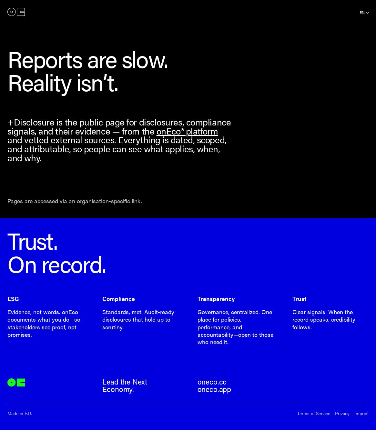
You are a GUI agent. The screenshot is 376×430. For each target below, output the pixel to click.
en (362, 12)
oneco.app (214, 389)
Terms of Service (313, 413)
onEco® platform (187, 131)
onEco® (16, 11)
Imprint (361, 413)
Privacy (342, 413)
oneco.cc (212, 381)
